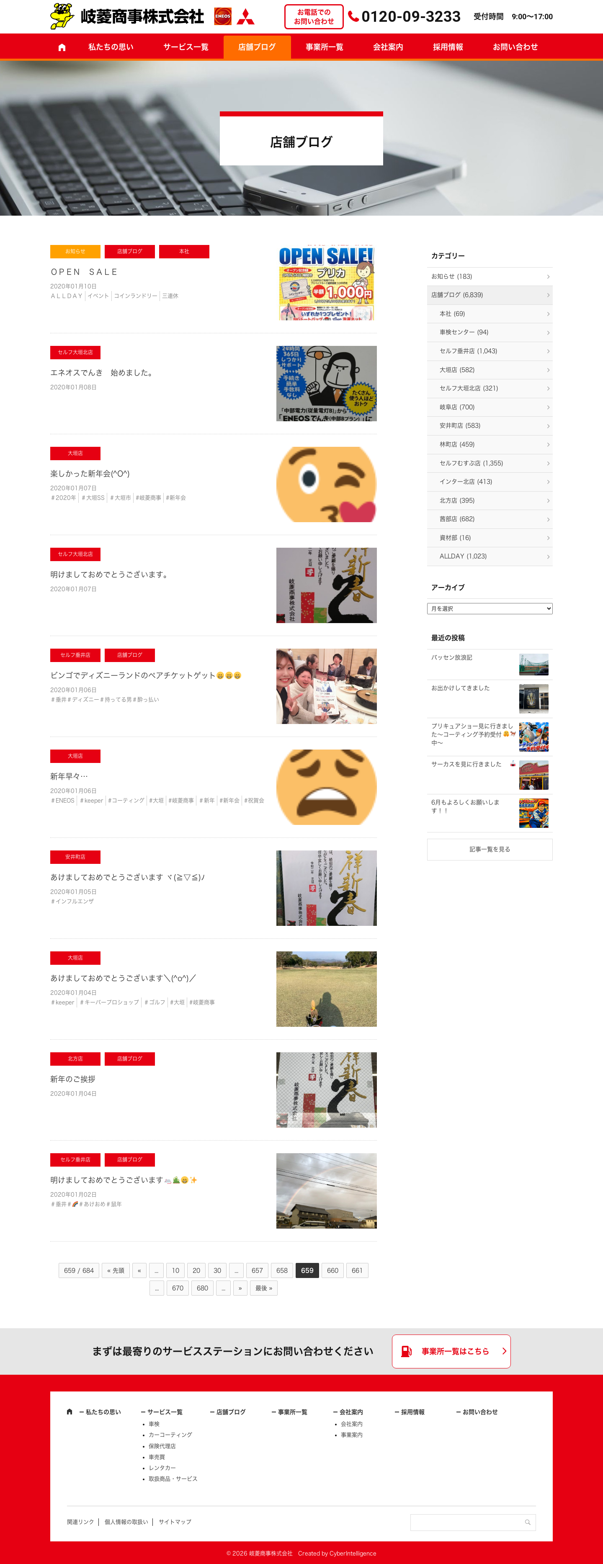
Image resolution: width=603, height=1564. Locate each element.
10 (175, 1270)
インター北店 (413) (466, 481)
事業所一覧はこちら (456, 1351)
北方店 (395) (457, 500)
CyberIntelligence (353, 1553)
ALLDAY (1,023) (463, 556)
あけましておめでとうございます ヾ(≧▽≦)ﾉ (127, 877)
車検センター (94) (464, 332)
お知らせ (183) (451, 276)
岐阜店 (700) (457, 407)
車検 (154, 1424)
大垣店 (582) (457, 370)
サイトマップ (175, 1522)
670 (177, 1288)
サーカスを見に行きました (473, 763)
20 (196, 1270)
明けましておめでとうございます (123, 1180)
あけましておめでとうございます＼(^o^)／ (123, 978)
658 (282, 1270)
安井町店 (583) (460, 425)
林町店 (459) (457, 444)
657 (257, 1270)
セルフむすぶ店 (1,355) (471, 463)
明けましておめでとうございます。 (110, 574)
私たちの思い (111, 47)
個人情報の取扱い (126, 1522)
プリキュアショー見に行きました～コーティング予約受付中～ (473, 734)
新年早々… (69, 776)
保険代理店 (162, 1446)
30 (217, 1270)
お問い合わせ (515, 47)
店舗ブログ (257, 47)
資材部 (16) (455, 538)
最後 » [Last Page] (264, 1288)
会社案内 (388, 47)
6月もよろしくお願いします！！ (465, 806)
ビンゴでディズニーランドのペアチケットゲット (145, 675)
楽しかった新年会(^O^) (90, 473)
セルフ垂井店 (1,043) (468, 351)
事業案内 (352, 1435)
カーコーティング (170, 1435)
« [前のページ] (139, 1270)
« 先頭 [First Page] (115, 1270)
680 (202, 1288)
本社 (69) (452, 314)
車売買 (157, 1457)
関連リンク (80, 1522)
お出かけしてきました (460, 688)
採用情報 (448, 47)
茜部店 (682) (457, 519)
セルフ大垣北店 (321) (469, 388)
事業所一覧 (324, 47)
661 (357, 1270)
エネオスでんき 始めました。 (103, 372)
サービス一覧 (165, 1412)
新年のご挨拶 (72, 1079)
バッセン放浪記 (451, 657)
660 (332, 1270)
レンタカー (162, 1468)
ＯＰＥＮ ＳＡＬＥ (84, 272)
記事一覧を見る (489, 849)
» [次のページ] (240, 1288)
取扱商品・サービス (173, 1479)
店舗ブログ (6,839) (457, 295)
